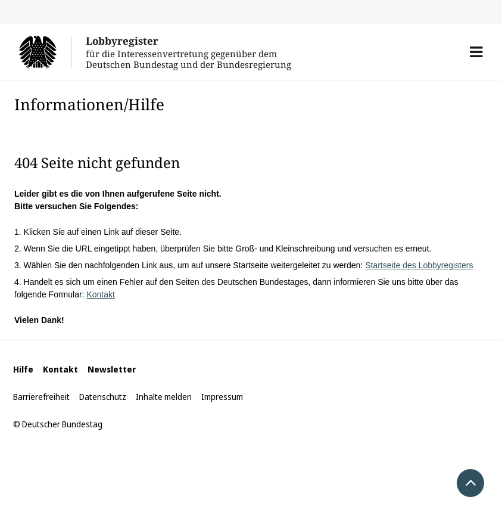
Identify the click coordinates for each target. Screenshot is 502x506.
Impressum (222, 396)
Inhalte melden (164, 396)
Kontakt (100, 294)
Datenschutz (102, 396)
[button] (476, 52)
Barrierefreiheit (41, 396)
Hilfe (23, 369)
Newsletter (112, 369)
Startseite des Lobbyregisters (419, 265)
